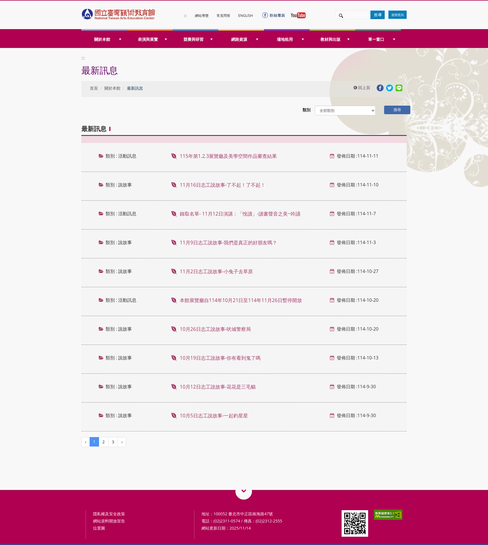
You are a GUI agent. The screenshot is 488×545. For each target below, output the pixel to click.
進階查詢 (397, 15)
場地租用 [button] (290, 39)
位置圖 (99, 528)
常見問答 (223, 15)
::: (185, 15)
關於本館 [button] (107, 39)
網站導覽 (202, 15)
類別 (306, 109)
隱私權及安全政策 (109, 513)
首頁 (94, 88)
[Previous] (85, 442)
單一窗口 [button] (381, 39)
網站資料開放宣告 (109, 521)
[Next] (122, 442)
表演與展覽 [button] (152, 39)
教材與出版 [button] (335, 39)
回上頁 (362, 87)
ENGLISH (245, 15)
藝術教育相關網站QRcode (243, 491)
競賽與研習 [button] (198, 39)
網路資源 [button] (244, 39)
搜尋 (397, 109)
